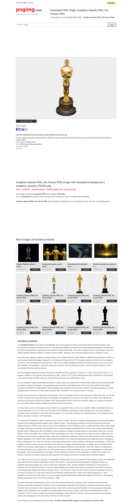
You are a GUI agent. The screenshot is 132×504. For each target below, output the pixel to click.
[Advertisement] (66, 42)
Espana (30, 2)
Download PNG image (26, 121)
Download (35, 269)
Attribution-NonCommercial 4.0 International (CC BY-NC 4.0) (45, 135)
